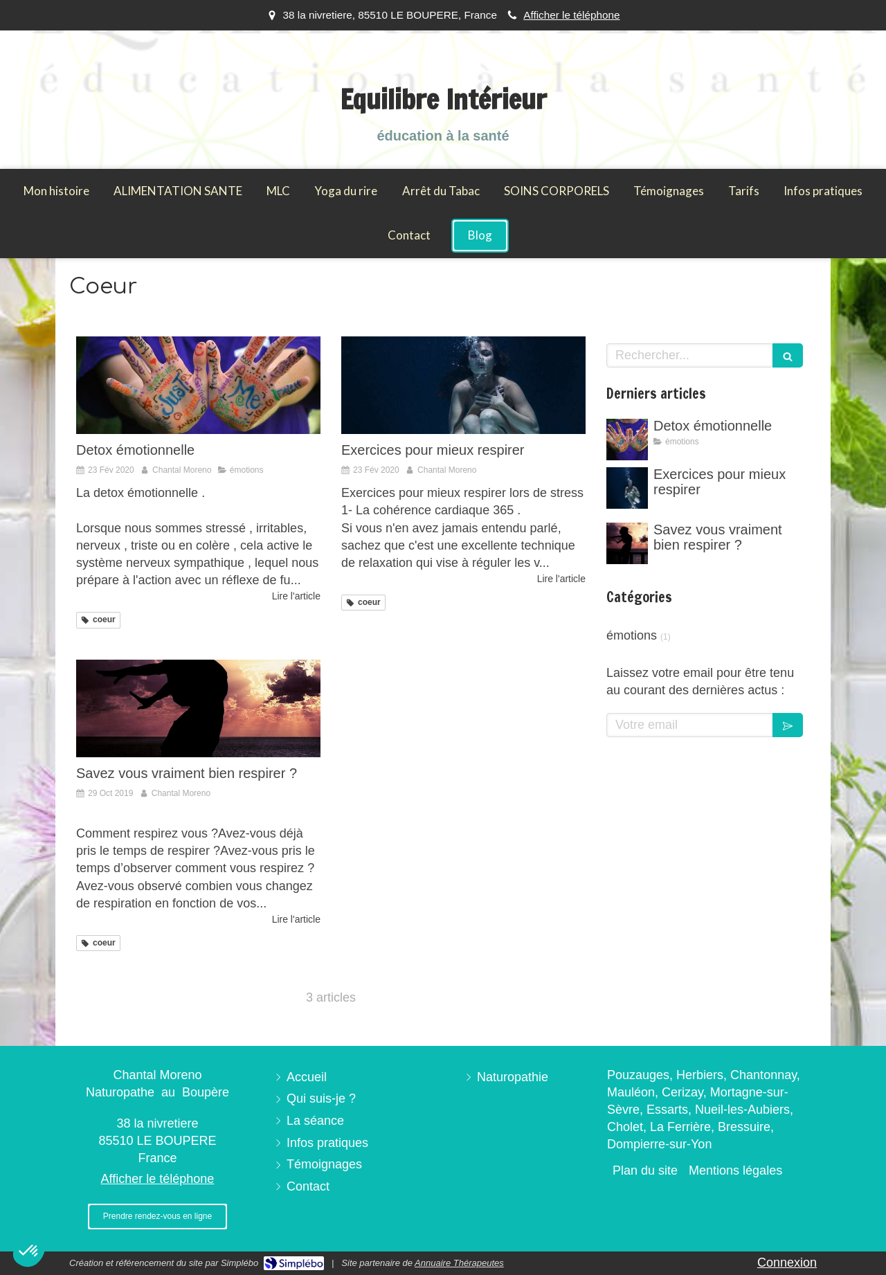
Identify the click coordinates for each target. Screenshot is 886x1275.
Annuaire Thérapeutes (459, 1263)
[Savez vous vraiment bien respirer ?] (198, 708)
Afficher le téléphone (571, 15)
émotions (631, 635)
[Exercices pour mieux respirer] (463, 385)
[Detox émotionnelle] (198, 385)
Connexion (787, 1262)
